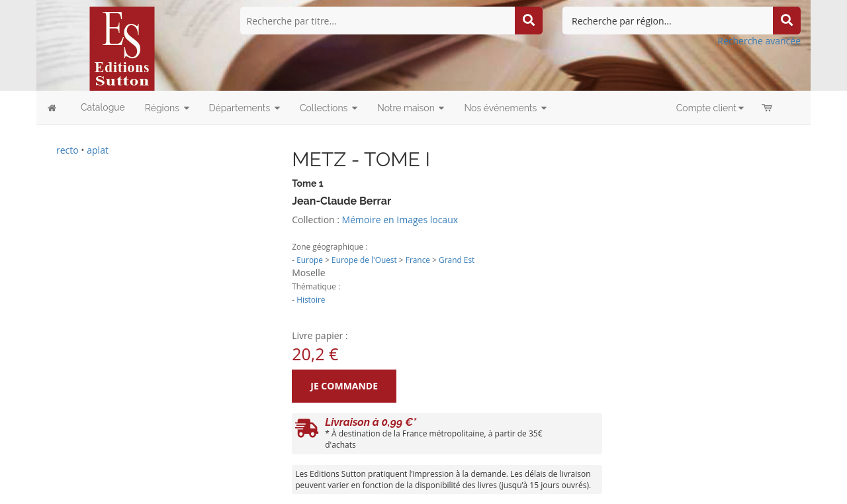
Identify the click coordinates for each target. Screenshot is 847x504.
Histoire (310, 299)
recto (67, 150)
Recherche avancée (759, 40)
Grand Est (456, 259)
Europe (309, 259)
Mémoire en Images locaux (400, 219)
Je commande (344, 385)
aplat (98, 150)
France (418, 259)
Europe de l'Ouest (364, 259)
